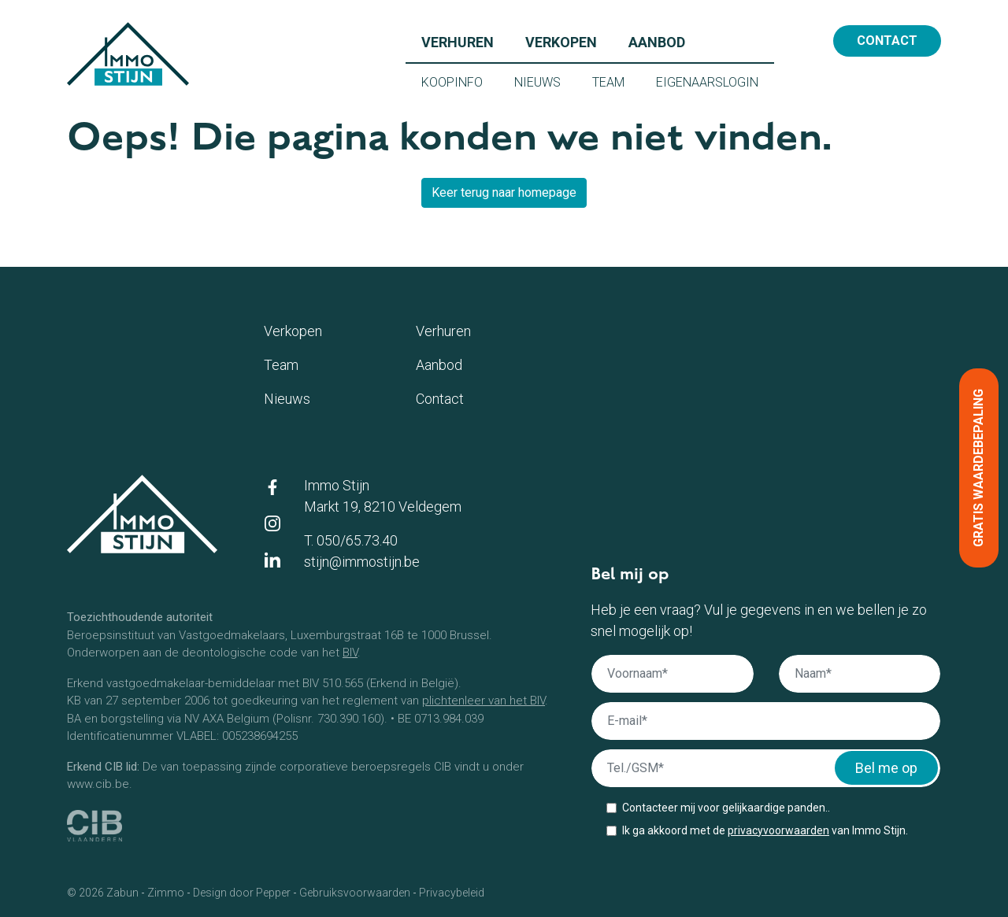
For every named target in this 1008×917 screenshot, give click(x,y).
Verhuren (465, 40)
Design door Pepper (242, 892)
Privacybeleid (451, 892)
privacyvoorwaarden (778, 830)
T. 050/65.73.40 (351, 540)
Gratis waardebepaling (978, 468)
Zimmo (165, 892)
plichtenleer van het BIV (483, 700)
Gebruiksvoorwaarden (354, 892)
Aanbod (664, 40)
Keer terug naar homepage (504, 192)
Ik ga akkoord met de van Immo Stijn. (765, 830)
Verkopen (569, 40)
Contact (887, 40)
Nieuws (545, 81)
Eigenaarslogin (715, 81)
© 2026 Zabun (103, 892)
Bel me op (886, 768)
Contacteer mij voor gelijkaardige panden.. (726, 807)
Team (616, 81)
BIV (350, 652)
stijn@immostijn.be (362, 561)
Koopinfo (459, 81)
